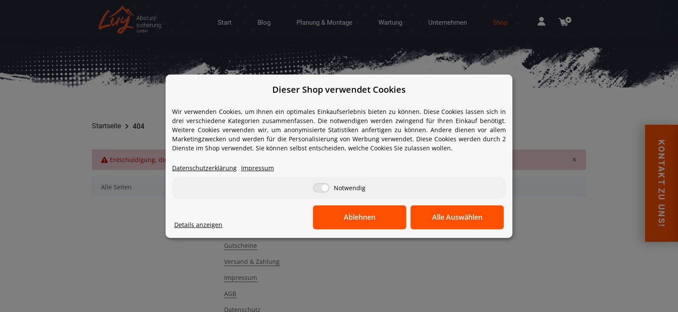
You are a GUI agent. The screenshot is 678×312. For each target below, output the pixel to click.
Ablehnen (369, 217)
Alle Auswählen (460, 217)
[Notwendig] (321, 187)
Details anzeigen (198, 225)
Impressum (257, 168)
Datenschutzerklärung (204, 168)
